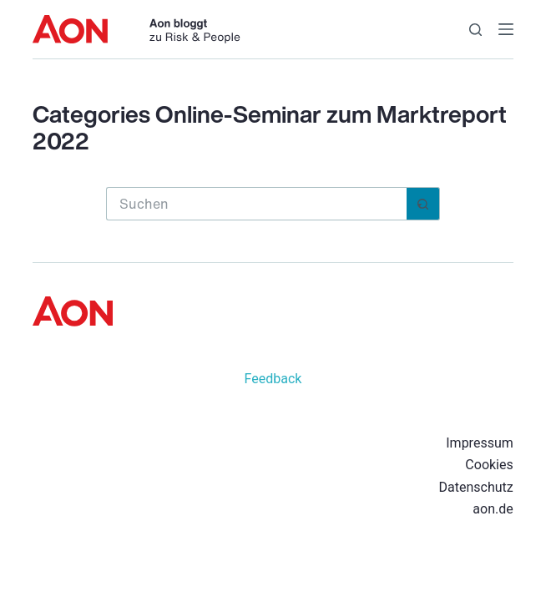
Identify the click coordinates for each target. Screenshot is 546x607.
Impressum (479, 443)
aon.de (493, 509)
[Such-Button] (423, 203)
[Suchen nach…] (256, 203)
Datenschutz (476, 487)
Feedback (273, 379)
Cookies (489, 465)
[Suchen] (475, 29)
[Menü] (505, 29)
